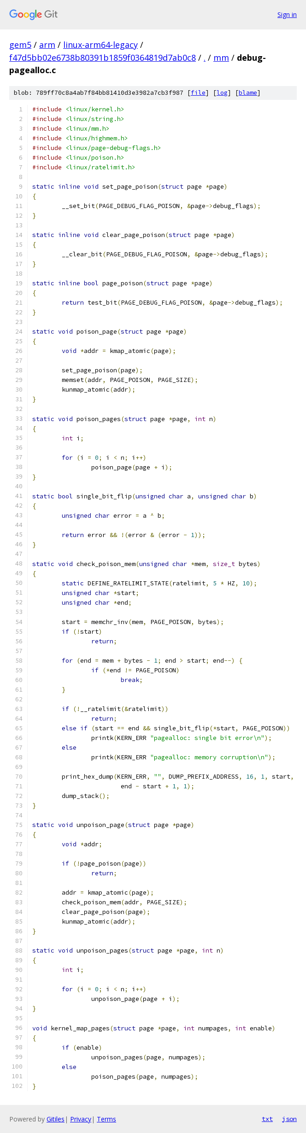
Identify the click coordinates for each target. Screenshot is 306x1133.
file (198, 93)
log (222, 93)
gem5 (20, 44)
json (289, 1119)
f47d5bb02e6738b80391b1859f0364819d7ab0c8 (102, 57)
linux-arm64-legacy (100, 44)
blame (248, 93)
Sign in (287, 14)
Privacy (80, 1119)
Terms (106, 1119)
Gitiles (56, 1119)
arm (47, 44)
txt (267, 1119)
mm (221, 57)
